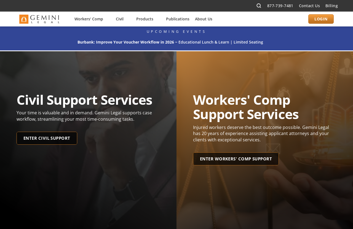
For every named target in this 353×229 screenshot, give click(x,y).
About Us (203, 18)
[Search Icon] (259, 6)
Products (144, 18)
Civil (120, 18)
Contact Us (309, 5)
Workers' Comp (88, 18)
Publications (177, 18)
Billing (331, 5)
